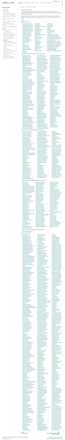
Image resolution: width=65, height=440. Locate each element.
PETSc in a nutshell (5, 9)
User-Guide (29, 3)
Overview (19, 2)
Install (23, 2)
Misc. (51, 2)
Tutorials (25, 2)
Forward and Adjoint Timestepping (8, 45)
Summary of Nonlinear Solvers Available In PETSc (9, 19)
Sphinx (8, 438)
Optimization (5, 46)
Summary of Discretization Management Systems (8, 24)
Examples (22, 20)
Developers (48, 2)
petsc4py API (37, 3)
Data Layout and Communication (8, 33)
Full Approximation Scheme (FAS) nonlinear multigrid (10, 43)
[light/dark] (62, 1)
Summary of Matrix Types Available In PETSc (9, 14)
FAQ (40, 2)
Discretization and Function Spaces (8, 37)
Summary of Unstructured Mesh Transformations (9, 26)
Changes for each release (7, 52)
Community (43, 2)
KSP (30, 17)
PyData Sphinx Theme (56, 437)
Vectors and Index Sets (6, 30)
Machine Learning (5, 48)
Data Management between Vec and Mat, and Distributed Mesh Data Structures (9, 35)
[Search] (57, 1)
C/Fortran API (32, 3)
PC (59, 17)
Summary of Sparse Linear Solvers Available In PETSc (9, 17)
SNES (35, 11)
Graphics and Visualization (7, 49)
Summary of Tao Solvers (6, 22)
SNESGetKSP (43, 17)
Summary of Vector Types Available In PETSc (9, 13)
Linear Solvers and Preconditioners (8, 38)
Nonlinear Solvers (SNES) (8, 41)
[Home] (20, 6)
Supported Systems (5, 10)
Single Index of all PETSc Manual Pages (9, 53)
